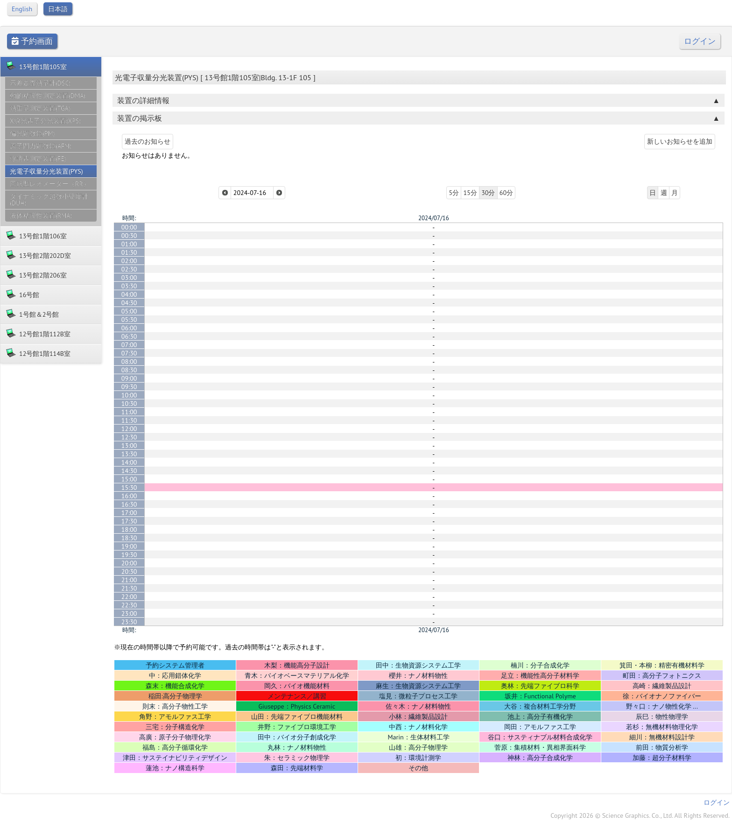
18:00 (129, 529)
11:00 (129, 412)
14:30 (129, 471)
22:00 (129, 596)
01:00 (129, 244)
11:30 (129, 420)
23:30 (129, 622)
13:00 (129, 445)
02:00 (129, 261)
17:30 (129, 521)
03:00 (129, 277)
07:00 (129, 345)
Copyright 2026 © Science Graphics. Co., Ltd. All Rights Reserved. (640, 815)
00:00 (129, 227)
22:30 (129, 605)
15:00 (129, 479)
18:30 (129, 538)
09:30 (129, 387)
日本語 (58, 9)
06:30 (129, 336)
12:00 (129, 429)
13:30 (129, 454)
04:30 (129, 303)
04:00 (129, 294)
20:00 (129, 563)
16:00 (129, 496)
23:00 (129, 613)
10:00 (129, 395)
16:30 (129, 504)
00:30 (129, 235)
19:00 (129, 546)
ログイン (700, 41)
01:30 (129, 252)
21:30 (129, 588)
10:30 (129, 403)
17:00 (129, 513)
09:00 (129, 378)
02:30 (129, 269)
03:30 (129, 286)
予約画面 (32, 41)
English (22, 9)
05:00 (129, 311)
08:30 (129, 370)
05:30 (129, 319)
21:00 (129, 580)
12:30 (129, 437)
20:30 (129, 571)
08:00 (129, 361)
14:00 (129, 462)
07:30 (129, 353)
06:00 (129, 328)
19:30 (129, 554)
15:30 (129, 487)
